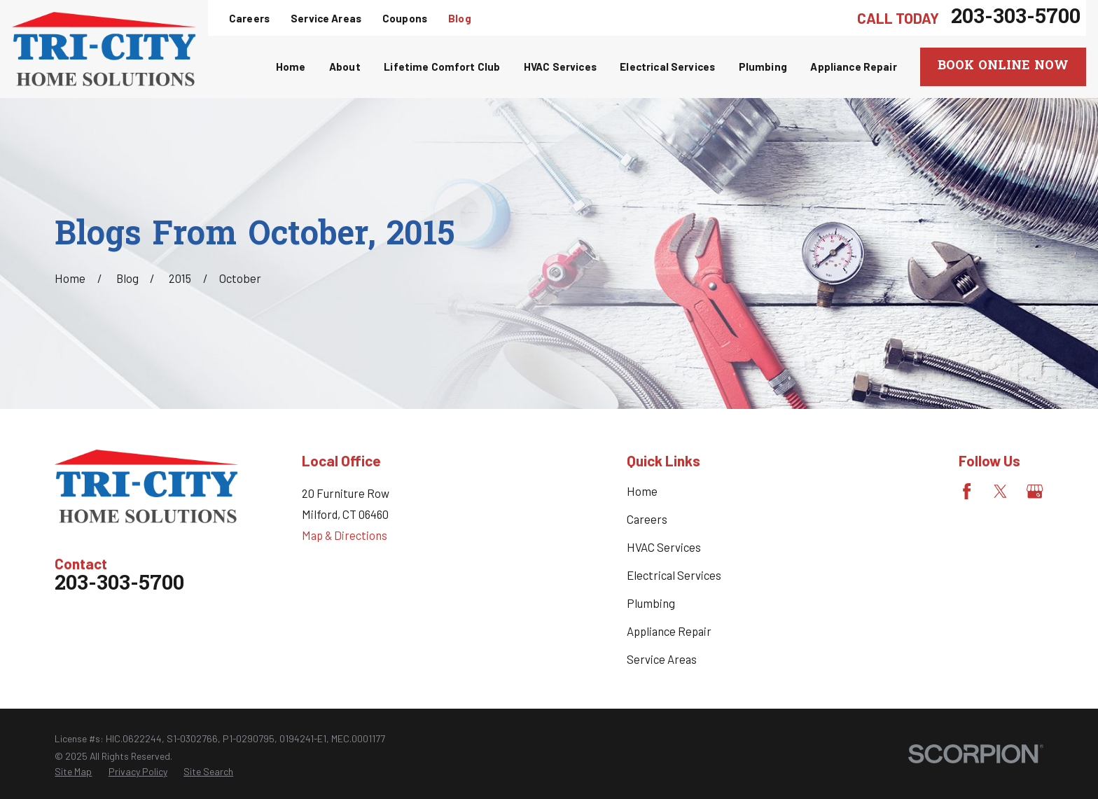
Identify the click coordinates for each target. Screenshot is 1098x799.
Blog (459, 18)
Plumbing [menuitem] (763, 66)
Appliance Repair (669, 631)
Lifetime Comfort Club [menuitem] (442, 66)
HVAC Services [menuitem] (560, 66)
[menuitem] (73, 771)
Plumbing (651, 603)
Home (642, 491)
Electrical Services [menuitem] (667, 66)
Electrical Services (674, 575)
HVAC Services (664, 547)
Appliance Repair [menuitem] (853, 66)
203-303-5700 (1015, 18)
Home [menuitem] (291, 66)
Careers (249, 18)
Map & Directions (344, 535)
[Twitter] (1000, 491)
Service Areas (326, 18)
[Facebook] (967, 491)
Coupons (404, 18)
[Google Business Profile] (1035, 491)
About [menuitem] (345, 66)
